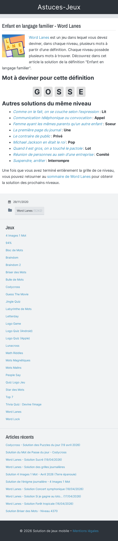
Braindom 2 (13, 265)
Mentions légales (86, 531)
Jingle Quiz (13, 301)
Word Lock (13, 419)
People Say (13, 375)
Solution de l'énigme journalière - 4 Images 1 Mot (38, 481)
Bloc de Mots (14, 250)
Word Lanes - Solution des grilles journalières (35, 467)
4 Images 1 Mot (16, 235)
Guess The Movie (17, 294)
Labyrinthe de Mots (18, 309)
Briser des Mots (16, 272)
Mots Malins (13, 367)
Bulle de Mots (15, 279)
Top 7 (9, 397)
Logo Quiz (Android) (19, 331)
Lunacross (12, 345)
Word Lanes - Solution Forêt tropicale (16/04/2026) (39, 503)
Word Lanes (39, 37)
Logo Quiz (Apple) (18, 338)
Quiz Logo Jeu (15, 382)
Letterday (12, 316)
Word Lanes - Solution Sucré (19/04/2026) (34, 459)
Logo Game (13, 323)
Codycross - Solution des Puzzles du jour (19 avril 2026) (43, 445)
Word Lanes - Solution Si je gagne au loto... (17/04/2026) (43, 496)
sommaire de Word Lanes (69, 176)
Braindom (12, 257)
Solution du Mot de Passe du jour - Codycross (36, 452)
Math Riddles (14, 353)
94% (9, 243)
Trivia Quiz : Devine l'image (23, 404)
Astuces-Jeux (59, 7)
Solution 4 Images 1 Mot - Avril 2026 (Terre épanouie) (41, 474)
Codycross (13, 287)
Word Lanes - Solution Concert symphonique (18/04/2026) (44, 489)
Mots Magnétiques (18, 360)
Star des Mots (15, 389)
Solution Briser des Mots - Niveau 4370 (32, 511)
